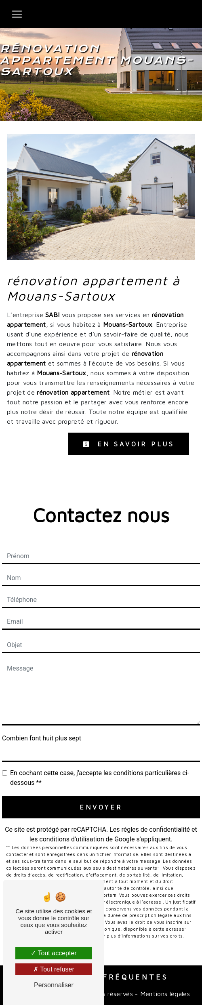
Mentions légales (164, 993)
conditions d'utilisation (71, 839)
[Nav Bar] (17, 14)
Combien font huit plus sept (41, 738)
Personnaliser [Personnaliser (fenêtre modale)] (54, 985)
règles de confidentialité (155, 829)
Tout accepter (53, 953)
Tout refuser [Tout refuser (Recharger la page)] (53, 969)
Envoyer (101, 807)
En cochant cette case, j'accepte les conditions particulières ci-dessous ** (99, 777)
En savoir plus (129, 444)
